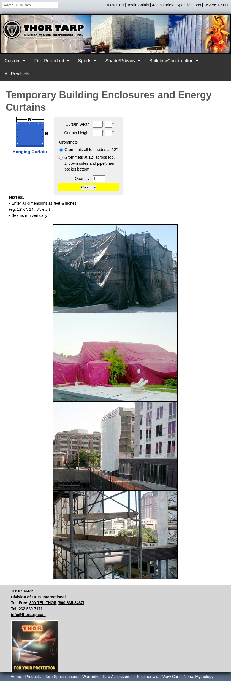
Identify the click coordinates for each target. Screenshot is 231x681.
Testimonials (138, 5)
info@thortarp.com (28, 614)
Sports (84, 60)
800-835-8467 (71, 603)
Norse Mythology (198, 676)
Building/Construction (171, 60)
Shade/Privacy (120, 60)
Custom (12, 60)
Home (15, 676)
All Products (16, 74)
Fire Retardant (49, 60)
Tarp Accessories (117, 676)
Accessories (162, 5)
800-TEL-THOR (43, 603)
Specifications (188, 5)
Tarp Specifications (61, 676)
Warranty (90, 676)
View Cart (115, 5)
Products (33, 676)
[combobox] (30, 5)
